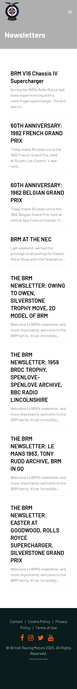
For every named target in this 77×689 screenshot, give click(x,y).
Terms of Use (46, 627)
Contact (16, 621)
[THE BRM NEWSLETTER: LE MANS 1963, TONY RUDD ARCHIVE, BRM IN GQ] (38, 463)
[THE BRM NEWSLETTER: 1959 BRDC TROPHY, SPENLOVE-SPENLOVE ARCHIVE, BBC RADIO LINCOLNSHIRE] (38, 386)
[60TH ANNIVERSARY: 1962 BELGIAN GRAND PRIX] (38, 202)
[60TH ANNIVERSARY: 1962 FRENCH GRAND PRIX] (38, 145)
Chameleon (43, 659)
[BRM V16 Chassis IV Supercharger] (38, 89)
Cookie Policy (39, 621)
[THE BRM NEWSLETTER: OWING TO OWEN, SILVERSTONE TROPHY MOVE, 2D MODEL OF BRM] (38, 306)
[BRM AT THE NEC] (38, 249)
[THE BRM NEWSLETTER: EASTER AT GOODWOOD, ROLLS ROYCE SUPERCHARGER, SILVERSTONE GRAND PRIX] (38, 543)
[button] (70, 12)
